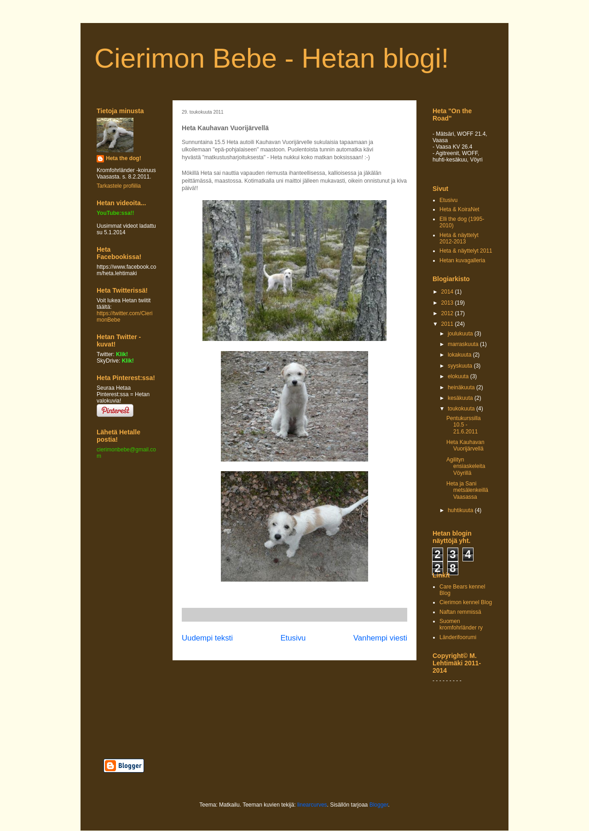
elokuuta (459, 376)
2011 (448, 324)
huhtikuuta (461, 510)
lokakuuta (460, 355)
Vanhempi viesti (380, 638)
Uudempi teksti (207, 638)
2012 (448, 313)
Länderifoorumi (457, 637)
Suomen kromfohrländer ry (461, 624)
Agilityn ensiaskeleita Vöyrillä (465, 466)
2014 (448, 292)
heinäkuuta (462, 387)
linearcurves (312, 805)
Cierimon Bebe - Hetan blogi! (271, 58)
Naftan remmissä (460, 612)
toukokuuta (462, 408)
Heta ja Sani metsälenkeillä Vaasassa (467, 490)
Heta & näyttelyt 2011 (465, 251)
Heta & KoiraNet (459, 209)
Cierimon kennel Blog (465, 602)
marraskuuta (464, 344)
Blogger (379, 805)
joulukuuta (461, 333)
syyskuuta (461, 366)
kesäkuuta (461, 398)
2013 (448, 303)
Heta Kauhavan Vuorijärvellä (465, 445)
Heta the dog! (123, 158)
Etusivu (293, 638)
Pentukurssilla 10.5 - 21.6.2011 (463, 425)
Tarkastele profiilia (119, 186)
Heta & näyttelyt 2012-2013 (459, 238)
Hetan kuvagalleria (462, 260)
